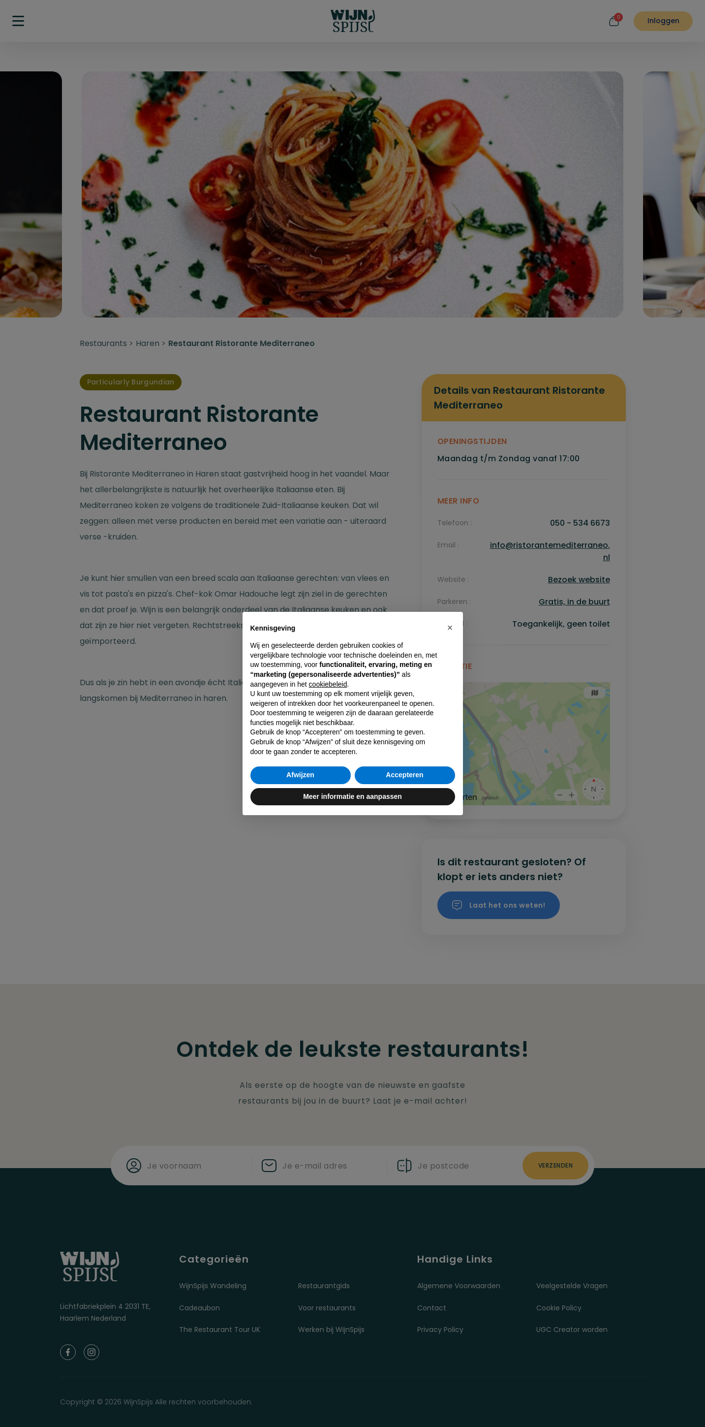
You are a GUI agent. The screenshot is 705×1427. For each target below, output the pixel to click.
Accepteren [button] (404, 775)
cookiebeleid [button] (328, 684)
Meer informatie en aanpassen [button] (352, 796)
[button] (450, 627)
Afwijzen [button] (300, 775)
